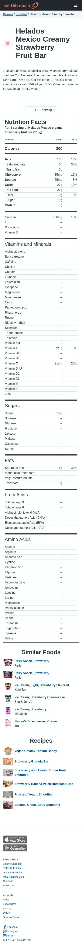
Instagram (10, 931)
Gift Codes (8, 881)
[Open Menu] (75, 5)
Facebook (10, 927)
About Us (8, 895)
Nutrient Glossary (12, 872)
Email (8, 935)
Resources (9, 885)
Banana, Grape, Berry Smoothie (37, 805)
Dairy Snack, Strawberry (32, 661)
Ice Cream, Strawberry (30, 709)
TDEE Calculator (12, 868)
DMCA (6, 912)
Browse (8, 14)
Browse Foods (11, 859)
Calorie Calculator (12, 863)
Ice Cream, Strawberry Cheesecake (40, 697)
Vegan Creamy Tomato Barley (36, 751)
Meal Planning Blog (13, 876)
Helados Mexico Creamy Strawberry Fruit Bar (43, 43)
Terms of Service (12, 917)
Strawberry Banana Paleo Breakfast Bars (44, 784)
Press (6, 899)
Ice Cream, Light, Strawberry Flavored (42, 685)
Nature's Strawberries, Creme (36, 721)
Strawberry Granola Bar (32, 761)
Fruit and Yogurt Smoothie (33, 794)
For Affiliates (9, 904)
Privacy (7, 908)
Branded (21, 14)
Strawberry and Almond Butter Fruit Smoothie (40, 772)
